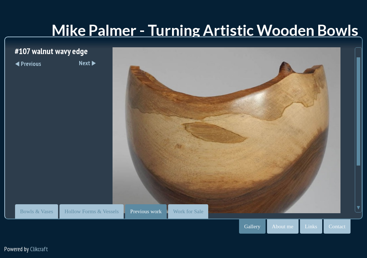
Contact (337, 226)
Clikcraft (39, 249)
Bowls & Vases (36, 211)
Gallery (252, 226)
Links (311, 226)
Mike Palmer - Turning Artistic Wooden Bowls (205, 30)
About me (283, 226)
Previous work (146, 211)
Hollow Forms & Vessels (92, 211)
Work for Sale (188, 211)
